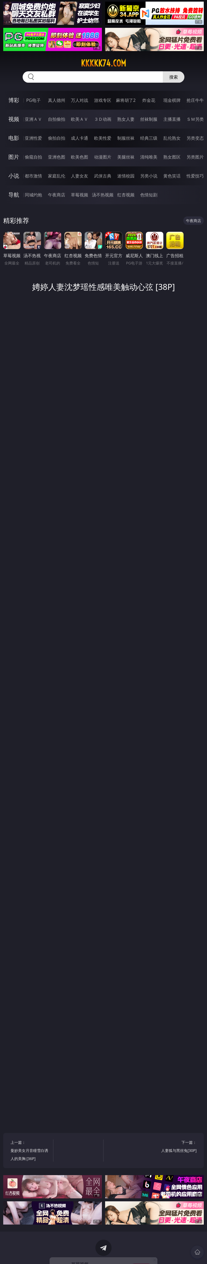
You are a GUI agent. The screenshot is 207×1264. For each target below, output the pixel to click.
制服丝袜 (125, 138)
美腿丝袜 (125, 157)
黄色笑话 (172, 176)
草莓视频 (79, 195)
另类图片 (195, 157)
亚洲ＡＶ (33, 119)
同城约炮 (33, 195)
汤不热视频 (102, 195)
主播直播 (172, 119)
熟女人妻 (125, 119)
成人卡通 (79, 138)
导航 (13, 194)
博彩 (13, 100)
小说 (13, 175)
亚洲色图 (56, 157)
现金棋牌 (172, 100)
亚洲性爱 (33, 138)
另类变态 (195, 138)
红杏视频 (125, 195)
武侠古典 (102, 176)
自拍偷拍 (56, 119)
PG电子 (33, 100)
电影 (13, 138)
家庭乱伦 (56, 176)
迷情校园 (125, 176)
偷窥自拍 (33, 157)
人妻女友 (79, 176)
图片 (13, 156)
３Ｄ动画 (102, 119)
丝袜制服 (148, 119)
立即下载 (141, 1252)
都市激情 (33, 176)
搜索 (173, 77)
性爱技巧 (195, 176)
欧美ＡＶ (79, 119)
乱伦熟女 (172, 138)
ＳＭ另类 (195, 119)
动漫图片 (102, 157)
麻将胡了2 (126, 100)
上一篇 (31, 1151)
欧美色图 (79, 157)
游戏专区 (102, 100)
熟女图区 (172, 157)
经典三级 (148, 138)
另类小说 (148, 176)
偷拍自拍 (56, 138)
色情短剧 (148, 195)
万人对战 (79, 100)
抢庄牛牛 (195, 100)
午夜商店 (56, 195)
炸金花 (148, 100)
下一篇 (176, 1147)
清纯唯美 (148, 157)
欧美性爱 (102, 138)
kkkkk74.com (103, 63)
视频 (13, 119)
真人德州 (56, 100)
